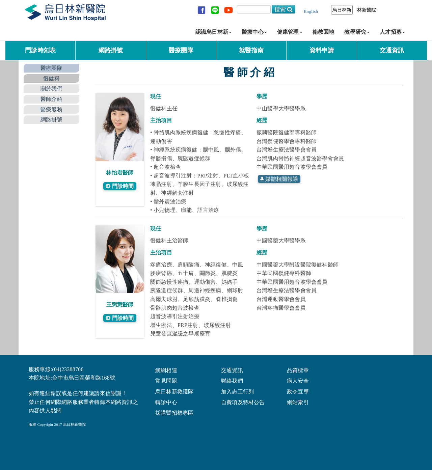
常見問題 (166, 380)
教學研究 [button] (357, 32)
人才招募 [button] (392, 32)
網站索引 (298, 402)
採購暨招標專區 (174, 412)
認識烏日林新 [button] (213, 32)
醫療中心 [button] (254, 32)
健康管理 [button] (289, 32)
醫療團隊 (181, 50)
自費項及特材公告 (243, 402)
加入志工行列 (237, 391)
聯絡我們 (232, 380)
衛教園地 (323, 32)
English (311, 11)
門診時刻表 (40, 50)
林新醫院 (366, 9)
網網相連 (166, 370)
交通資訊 (392, 50)
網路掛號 (111, 50)
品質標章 (298, 370)
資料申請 (321, 50)
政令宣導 (298, 391)
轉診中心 (166, 402)
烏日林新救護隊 (174, 391)
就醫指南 (251, 50)
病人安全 (298, 380)
